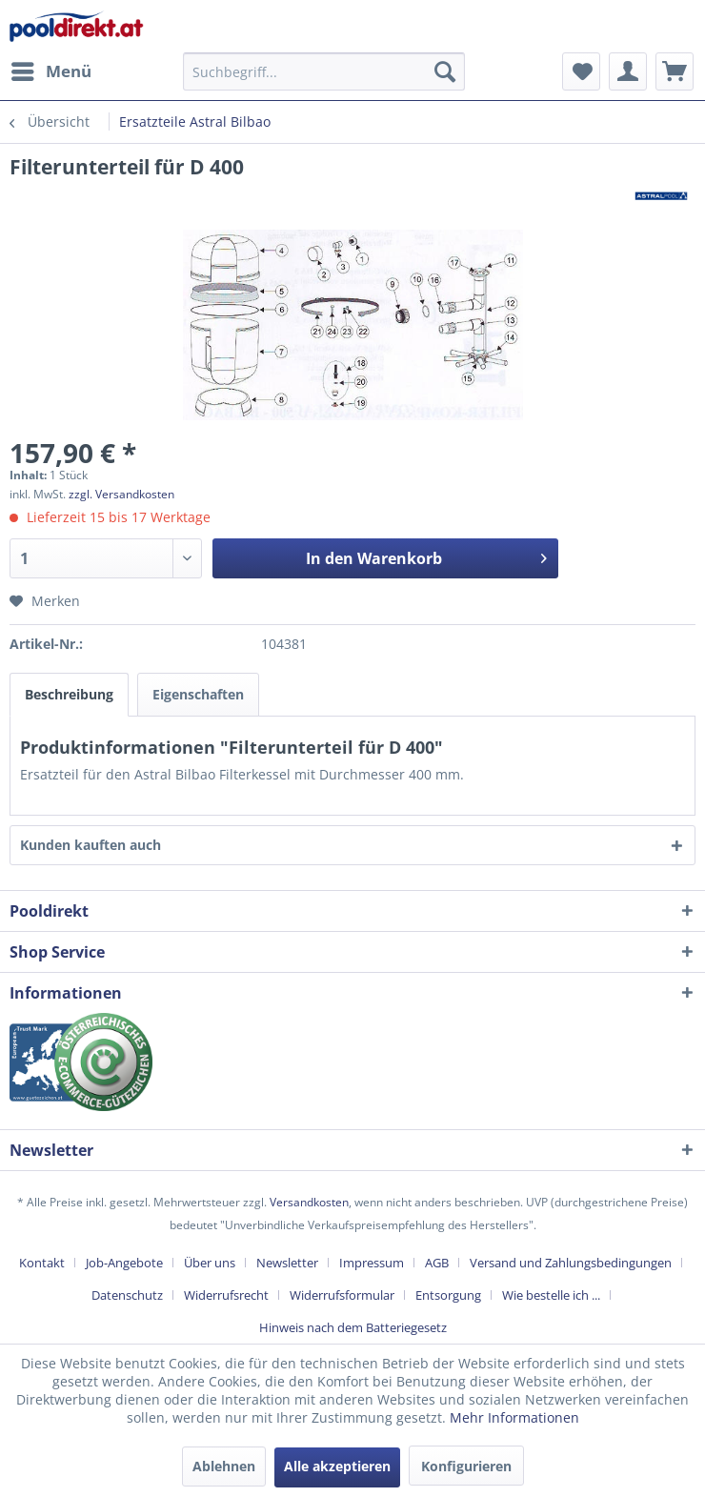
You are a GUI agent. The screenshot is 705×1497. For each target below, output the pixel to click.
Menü (51, 69)
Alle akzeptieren (337, 1466)
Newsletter (287, 1262)
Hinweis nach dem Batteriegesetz (353, 1327)
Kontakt (42, 1262)
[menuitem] (50, 71)
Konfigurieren (466, 1466)
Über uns (209, 1262)
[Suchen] (445, 71)
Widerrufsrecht (226, 1295)
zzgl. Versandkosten (121, 494)
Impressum (371, 1262)
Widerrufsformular (342, 1295)
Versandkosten (309, 1202)
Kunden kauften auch (90, 845)
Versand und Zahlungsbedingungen (571, 1262)
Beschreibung (69, 694)
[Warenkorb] (674, 71)
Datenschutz (127, 1295)
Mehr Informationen (514, 1417)
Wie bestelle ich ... (551, 1295)
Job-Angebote (124, 1262)
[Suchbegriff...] (324, 71)
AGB (437, 1262)
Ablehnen (223, 1466)
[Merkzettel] (581, 71)
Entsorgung (448, 1295)
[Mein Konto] (628, 71)
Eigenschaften (198, 694)
